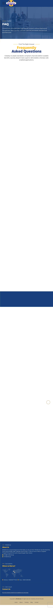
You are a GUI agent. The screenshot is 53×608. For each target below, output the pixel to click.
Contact (36, 605)
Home (9, 21)
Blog (31, 605)
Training (26, 605)
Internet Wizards (39, 601)
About (21, 605)
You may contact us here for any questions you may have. (15, 595)
